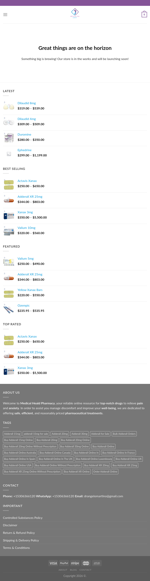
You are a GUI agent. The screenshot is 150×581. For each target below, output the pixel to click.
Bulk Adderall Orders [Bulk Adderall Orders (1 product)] (124, 433)
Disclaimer (10, 525)
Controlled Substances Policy (22, 517)
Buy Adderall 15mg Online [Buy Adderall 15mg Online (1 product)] (18, 440)
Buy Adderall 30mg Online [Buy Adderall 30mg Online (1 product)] (74, 446)
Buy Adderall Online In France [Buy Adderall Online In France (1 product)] (118, 452)
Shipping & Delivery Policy (21, 540)
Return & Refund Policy (19, 532)
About (63, 569)
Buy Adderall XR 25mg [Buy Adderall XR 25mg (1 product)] (124, 465)
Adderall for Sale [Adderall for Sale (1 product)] (100, 433)
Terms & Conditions (16, 547)
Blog (73, 569)
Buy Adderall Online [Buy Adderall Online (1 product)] (103, 446)
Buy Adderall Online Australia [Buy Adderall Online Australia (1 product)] (20, 452)
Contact (85, 569)
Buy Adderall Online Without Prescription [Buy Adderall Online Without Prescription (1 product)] (57, 465)
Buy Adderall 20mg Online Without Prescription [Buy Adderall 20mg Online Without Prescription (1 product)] (30, 446)
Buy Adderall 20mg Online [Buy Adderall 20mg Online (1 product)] (75, 440)
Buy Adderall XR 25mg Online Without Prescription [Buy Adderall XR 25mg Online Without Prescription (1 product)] (32, 471)
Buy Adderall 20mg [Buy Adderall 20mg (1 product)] (47, 440)
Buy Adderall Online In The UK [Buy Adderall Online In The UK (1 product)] (55, 458)
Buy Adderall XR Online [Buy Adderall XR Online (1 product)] (76, 471)
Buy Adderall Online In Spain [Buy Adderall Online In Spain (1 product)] (19, 458)
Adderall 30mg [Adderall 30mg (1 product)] (79, 433)
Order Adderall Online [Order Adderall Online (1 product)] (105, 471)
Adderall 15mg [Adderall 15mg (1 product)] (12, 433)
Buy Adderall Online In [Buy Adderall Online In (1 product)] (86, 452)
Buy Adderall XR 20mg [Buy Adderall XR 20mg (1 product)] (96, 465)
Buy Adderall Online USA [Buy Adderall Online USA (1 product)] (17, 465)
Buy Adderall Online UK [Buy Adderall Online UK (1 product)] (129, 458)
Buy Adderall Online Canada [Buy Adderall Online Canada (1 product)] (55, 452)
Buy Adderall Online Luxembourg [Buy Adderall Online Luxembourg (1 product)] (94, 458)
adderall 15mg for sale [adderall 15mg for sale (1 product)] (36, 433)
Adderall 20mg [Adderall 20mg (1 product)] (60, 433)
